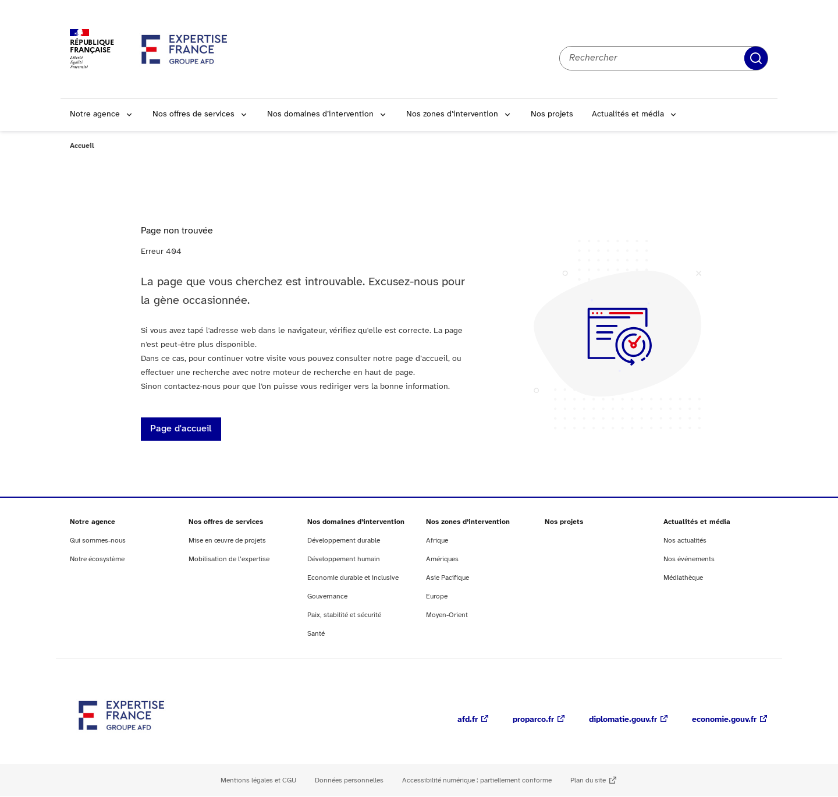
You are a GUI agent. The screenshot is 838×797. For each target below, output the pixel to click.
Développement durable (343, 540)
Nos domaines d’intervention (320, 114)
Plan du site (588, 780)
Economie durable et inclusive (353, 578)
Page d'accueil (181, 429)
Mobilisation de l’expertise (229, 559)
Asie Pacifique (447, 578)
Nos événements (689, 559)
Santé (316, 633)
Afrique (437, 540)
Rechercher (756, 58)
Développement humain (343, 559)
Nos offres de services (193, 114)
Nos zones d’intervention (452, 114)
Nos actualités (684, 540)
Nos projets (552, 114)
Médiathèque (683, 578)
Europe (437, 596)
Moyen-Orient (447, 615)
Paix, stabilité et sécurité (344, 615)
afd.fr (467, 719)
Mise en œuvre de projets (227, 540)
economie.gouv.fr (724, 719)
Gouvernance (327, 596)
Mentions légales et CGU (258, 780)
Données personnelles (349, 780)
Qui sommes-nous (98, 540)
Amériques (442, 559)
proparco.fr (533, 719)
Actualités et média (628, 114)
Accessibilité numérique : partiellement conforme (477, 780)
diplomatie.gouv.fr (623, 719)
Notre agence (95, 114)
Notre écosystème (97, 559)
